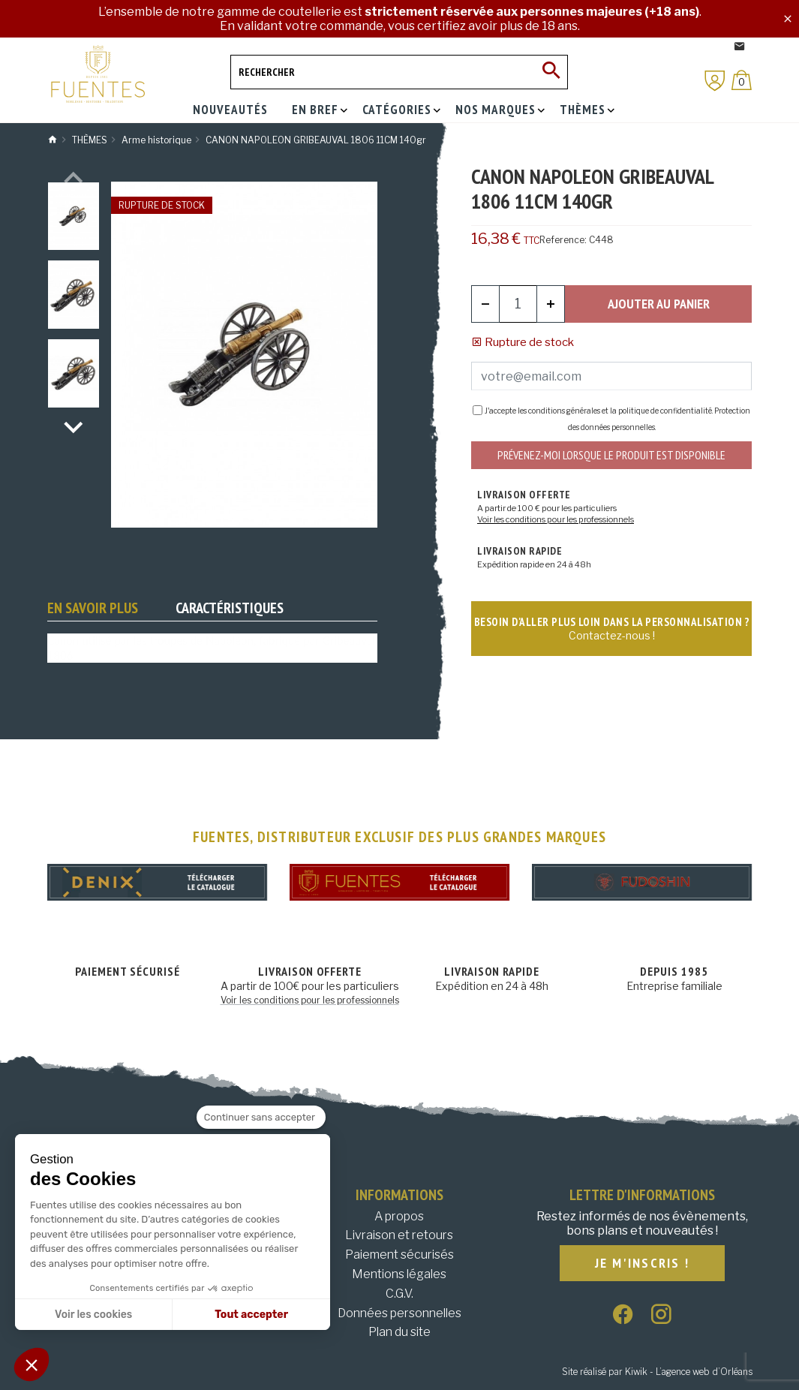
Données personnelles (399, 1313)
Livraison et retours (399, 1235)
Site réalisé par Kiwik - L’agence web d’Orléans (657, 1371)
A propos (399, 1216)
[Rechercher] (399, 72)
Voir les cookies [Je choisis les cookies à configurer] (93, 1314)
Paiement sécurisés (399, 1254)
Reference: (563, 239)
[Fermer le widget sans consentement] (261, 1118)
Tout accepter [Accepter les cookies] (251, 1314)
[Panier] (741, 80)
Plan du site (399, 1332)
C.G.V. (399, 1293)
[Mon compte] (714, 81)
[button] (32, 1364)
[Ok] (550, 72)
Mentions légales (399, 1274)
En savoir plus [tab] (92, 608)
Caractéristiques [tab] (230, 608)
